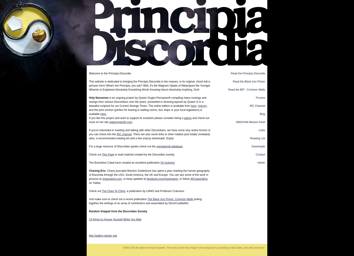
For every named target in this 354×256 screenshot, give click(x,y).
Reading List (257, 138)
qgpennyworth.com (120, 122)
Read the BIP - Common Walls (246, 89)
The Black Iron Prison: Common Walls (170, 199)
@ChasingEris (199, 179)
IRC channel (124, 134)
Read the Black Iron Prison (249, 81)
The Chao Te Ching (113, 191)
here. (103, 114)
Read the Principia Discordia (248, 73)
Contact (260, 154)
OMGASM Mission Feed (250, 122)
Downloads (258, 146)
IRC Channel (257, 105)
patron (188, 118)
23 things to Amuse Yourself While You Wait (115, 219)
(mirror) (202, 105)
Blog (262, 114)
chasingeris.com (112, 179)
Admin (261, 162)
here (193, 105)
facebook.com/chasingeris (162, 179)
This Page (108, 154)
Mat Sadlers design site (103, 235)
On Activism (168, 162)
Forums (260, 97)
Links (262, 130)
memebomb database (169, 146)
